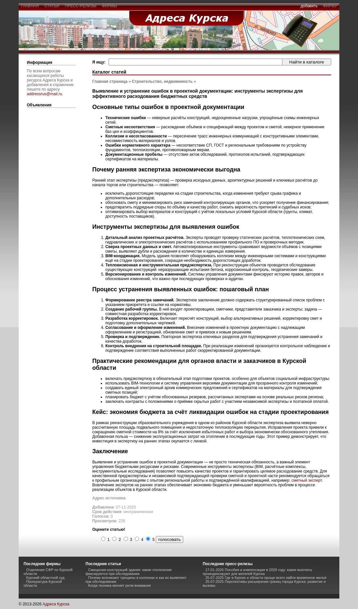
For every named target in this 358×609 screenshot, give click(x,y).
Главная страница (110, 81)
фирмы (109, 6)
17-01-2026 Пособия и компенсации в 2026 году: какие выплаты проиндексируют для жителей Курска (257, 572)
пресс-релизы (81, 6)
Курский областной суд (45, 578)
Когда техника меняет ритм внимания (119, 585)
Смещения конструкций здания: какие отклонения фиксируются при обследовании (128, 572)
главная (30, 6)
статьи (52, 6)
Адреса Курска (56, 604)
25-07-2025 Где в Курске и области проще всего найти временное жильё (265, 578)
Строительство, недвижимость (162, 81)
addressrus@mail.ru (44, 94)
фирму (330, 6)
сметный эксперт (307, 480)
